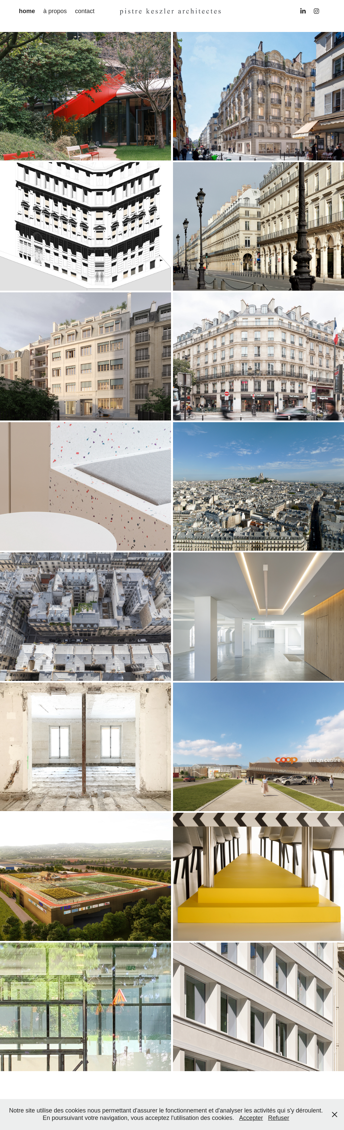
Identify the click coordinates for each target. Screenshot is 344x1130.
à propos (55, 11)
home (27, 11)
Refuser (278, 1118)
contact (84, 11)
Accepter (251, 1118)
